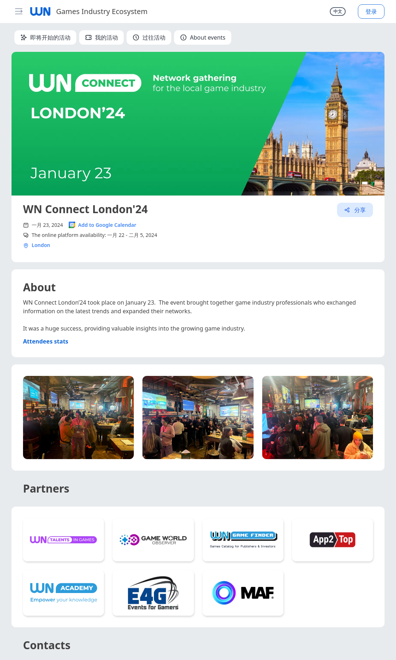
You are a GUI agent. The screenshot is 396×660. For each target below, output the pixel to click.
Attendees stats (45, 341)
